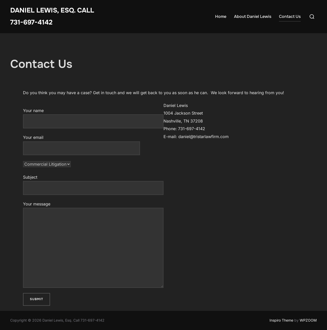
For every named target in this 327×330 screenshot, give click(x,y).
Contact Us (290, 16)
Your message (93, 244)
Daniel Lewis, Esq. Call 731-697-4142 (52, 16)
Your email (81, 143)
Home (220, 16)
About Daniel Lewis (252, 16)
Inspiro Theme (281, 320)
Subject (93, 185)
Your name (93, 118)
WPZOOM (308, 320)
